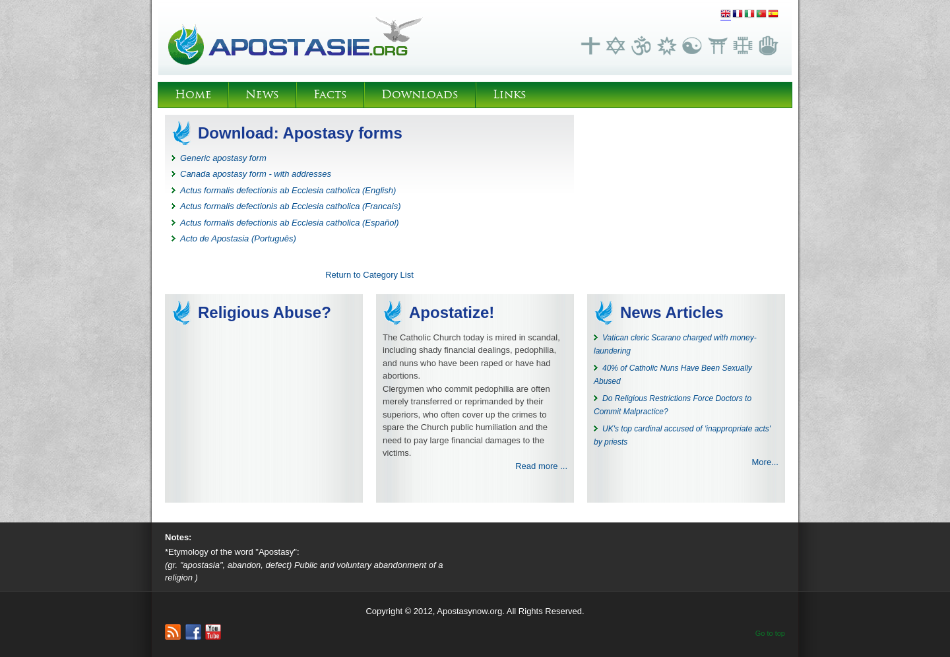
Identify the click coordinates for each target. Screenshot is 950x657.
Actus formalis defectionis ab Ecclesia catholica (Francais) (290, 206)
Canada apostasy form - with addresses (255, 174)
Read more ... (541, 466)
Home (193, 95)
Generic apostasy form (223, 158)
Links (509, 95)
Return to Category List (369, 275)
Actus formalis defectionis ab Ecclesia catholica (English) (288, 190)
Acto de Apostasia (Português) (238, 238)
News (262, 95)
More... (765, 462)
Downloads (420, 95)
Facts (330, 95)
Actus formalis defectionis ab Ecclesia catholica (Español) (289, 223)
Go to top (770, 633)
